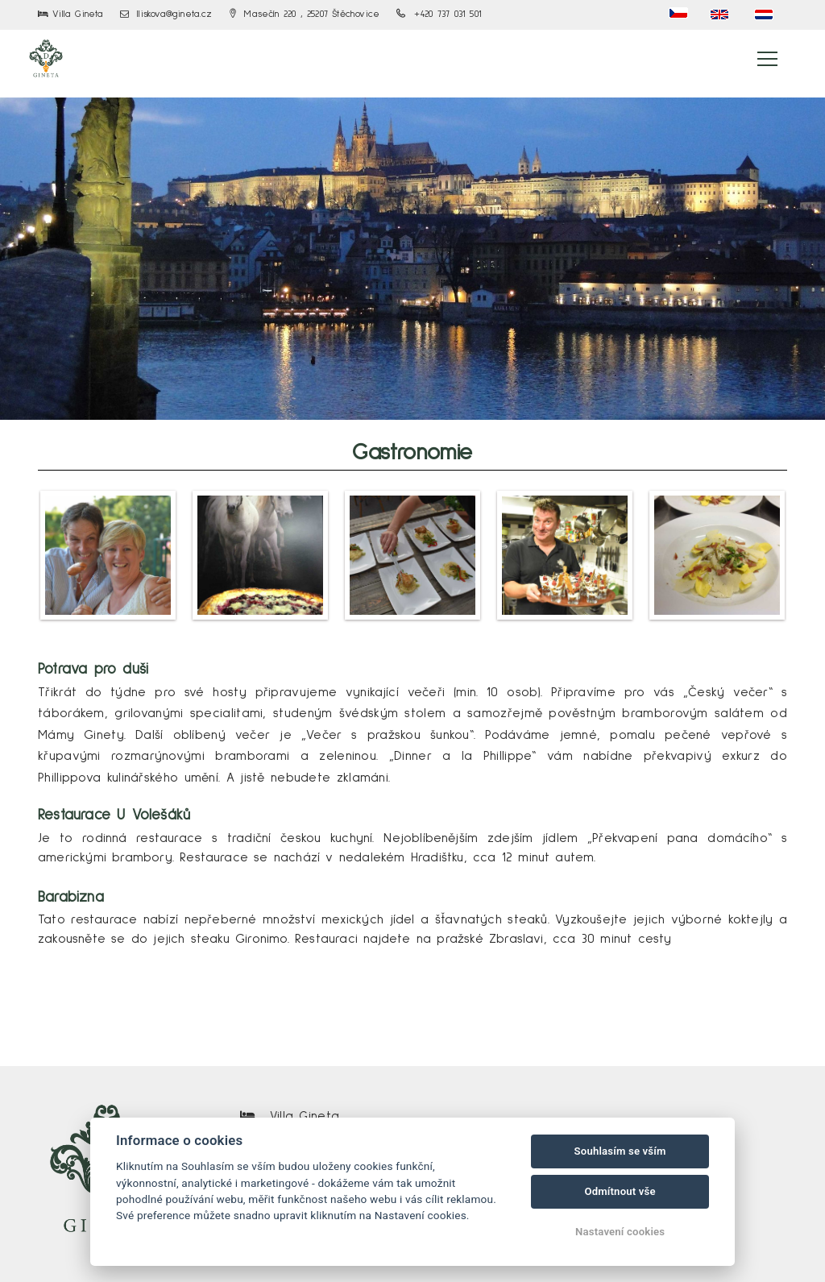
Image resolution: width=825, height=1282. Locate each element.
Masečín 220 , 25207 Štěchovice (304, 14)
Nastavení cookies (620, 1232)
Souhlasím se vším (620, 1151)
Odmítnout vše (619, 1191)
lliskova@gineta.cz (166, 14)
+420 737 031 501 (439, 14)
